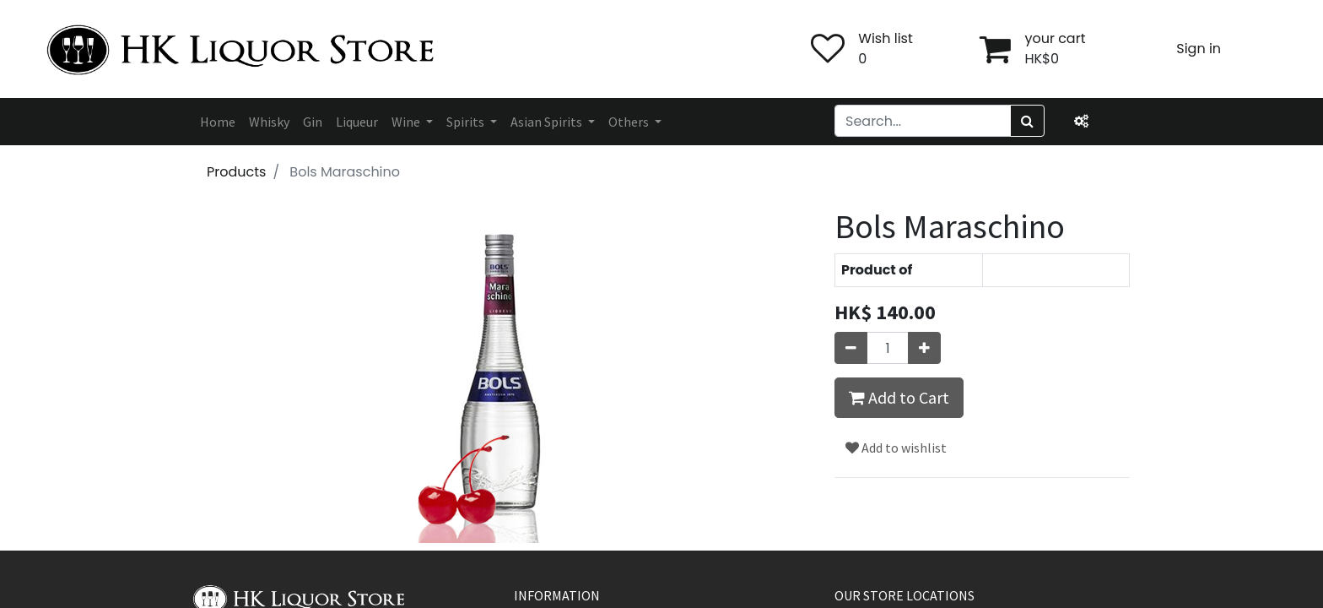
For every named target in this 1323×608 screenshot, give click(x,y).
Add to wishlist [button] (896, 447)
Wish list (885, 38)
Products (236, 172)
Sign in (1198, 48)
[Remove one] (850, 348)
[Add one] (924, 348)
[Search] (1027, 121)
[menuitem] (217, 121)
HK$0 (1041, 58)
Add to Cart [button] (899, 397)
